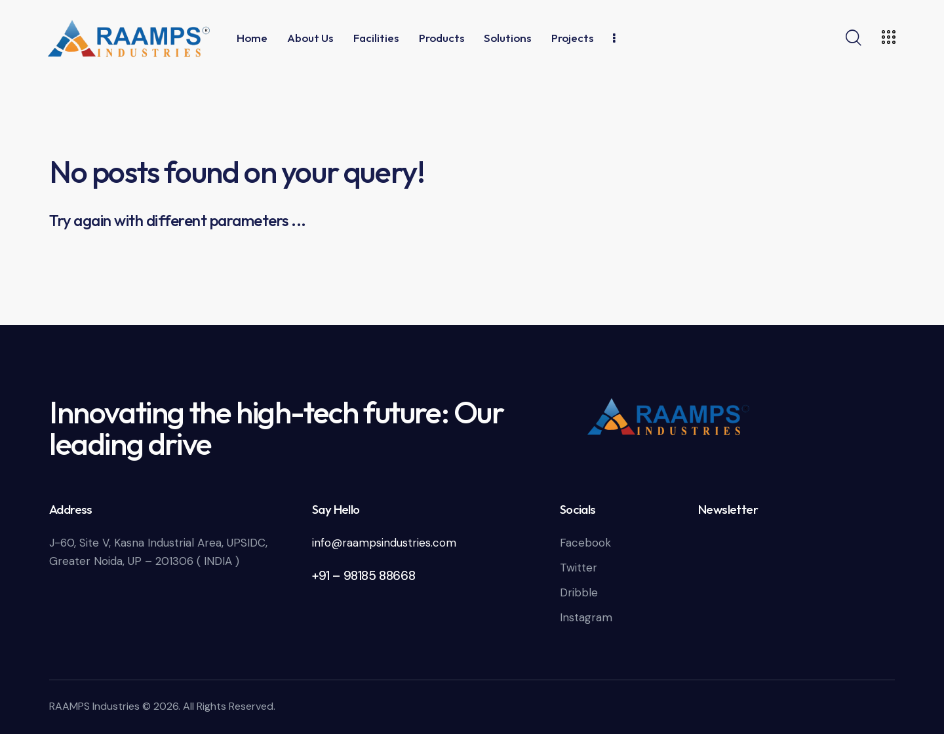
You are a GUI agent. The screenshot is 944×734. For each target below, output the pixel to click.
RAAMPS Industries (94, 706)
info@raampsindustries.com (384, 542)
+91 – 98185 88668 (363, 576)
